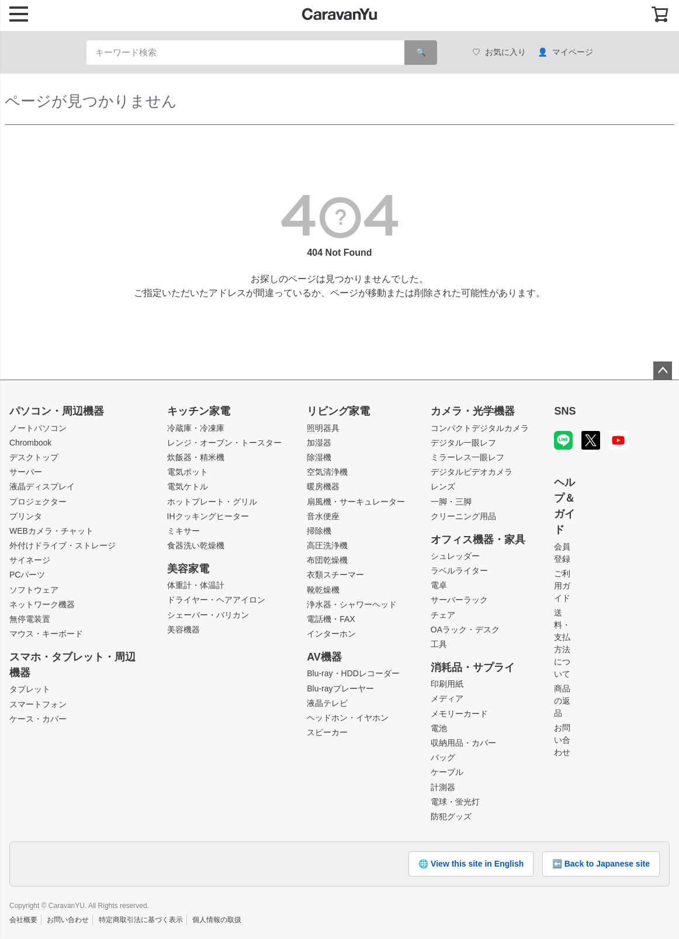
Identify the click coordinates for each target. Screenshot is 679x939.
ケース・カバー (38, 719)
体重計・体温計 (195, 585)
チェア (443, 615)
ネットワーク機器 (42, 604)
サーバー (25, 472)
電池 (439, 728)
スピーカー (327, 732)
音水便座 (323, 516)
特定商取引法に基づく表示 (141, 920)
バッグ (443, 757)
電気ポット (187, 472)
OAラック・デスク (465, 629)
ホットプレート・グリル (212, 501)
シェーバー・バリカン (208, 615)
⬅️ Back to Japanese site (601, 863)
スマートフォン (38, 704)
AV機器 (324, 657)
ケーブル (447, 772)
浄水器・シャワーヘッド (352, 604)
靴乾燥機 (323, 589)
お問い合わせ (562, 740)
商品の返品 (562, 701)
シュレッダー (455, 556)
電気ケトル (187, 486)
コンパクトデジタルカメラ (480, 428)
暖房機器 (323, 486)
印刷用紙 (447, 683)
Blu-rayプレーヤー (340, 688)
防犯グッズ (451, 816)
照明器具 (323, 428)
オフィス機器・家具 (478, 539)
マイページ (565, 52)
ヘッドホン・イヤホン (348, 717)
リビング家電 (338, 411)
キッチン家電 (198, 411)
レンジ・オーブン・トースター (224, 442)
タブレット (29, 689)
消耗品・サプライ (473, 667)
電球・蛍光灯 (455, 801)
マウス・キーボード (46, 633)
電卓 (439, 585)
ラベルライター (459, 570)
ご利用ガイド (562, 586)
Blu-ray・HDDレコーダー (353, 673)
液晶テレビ (327, 703)
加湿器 (319, 442)
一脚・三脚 (451, 501)
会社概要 (23, 920)
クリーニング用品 (463, 516)
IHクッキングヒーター (208, 516)
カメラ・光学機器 (473, 411)
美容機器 (183, 629)
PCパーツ (27, 574)
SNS (565, 411)
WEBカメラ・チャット (51, 530)
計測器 (443, 787)
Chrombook (30, 442)
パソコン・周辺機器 (56, 411)
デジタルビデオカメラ (471, 472)
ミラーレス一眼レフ (467, 457)
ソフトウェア (33, 589)
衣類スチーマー (335, 574)
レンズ (443, 486)
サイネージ (29, 560)
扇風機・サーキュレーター (356, 501)
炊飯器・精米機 (195, 457)
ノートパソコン (38, 428)
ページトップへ (662, 370)
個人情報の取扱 (216, 920)
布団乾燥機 (327, 560)
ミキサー (183, 530)
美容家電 (188, 569)
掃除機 (319, 530)
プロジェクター (38, 501)
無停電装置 (29, 619)
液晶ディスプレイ (42, 486)
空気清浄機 (327, 472)
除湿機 (319, 457)
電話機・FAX (331, 619)
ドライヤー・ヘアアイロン (216, 599)
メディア (447, 698)
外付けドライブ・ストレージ (62, 545)
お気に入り (499, 52)
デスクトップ (33, 457)
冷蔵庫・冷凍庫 (195, 428)
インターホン (331, 633)
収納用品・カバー (463, 742)
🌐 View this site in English (471, 863)
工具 (439, 644)
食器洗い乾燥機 (195, 545)
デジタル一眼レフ (463, 442)
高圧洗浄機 (327, 545)
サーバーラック (459, 599)
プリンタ (25, 516)
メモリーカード (459, 713)
